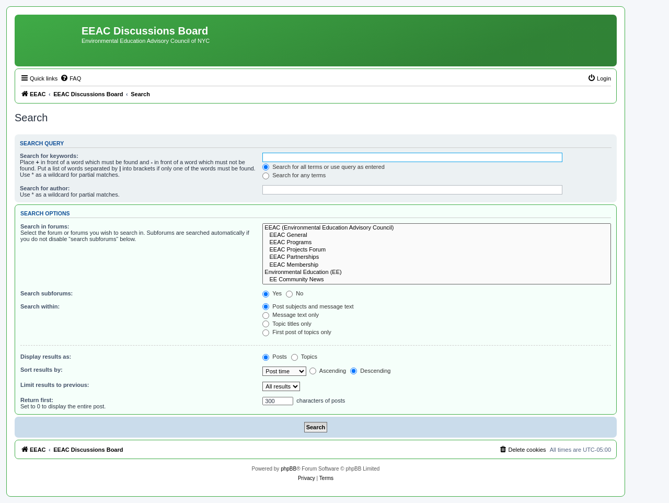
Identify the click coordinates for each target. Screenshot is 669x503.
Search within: (40, 306)
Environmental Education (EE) (436, 272)
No (294, 293)
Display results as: (45, 356)
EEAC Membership (436, 265)
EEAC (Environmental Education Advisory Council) (436, 228)
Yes (272, 293)
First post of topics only (296, 332)
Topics (304, 356)
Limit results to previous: (54, 385)
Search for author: (45, 188)
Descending (370, 371)
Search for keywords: (49, 156)
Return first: (36, 400)
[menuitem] (70, 78)
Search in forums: (45, 226)
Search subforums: (46, 293)
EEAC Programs (436, 242)
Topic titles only (286, 324)
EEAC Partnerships (436, 257)
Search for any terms (294, 175)
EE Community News (436, 279)
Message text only (290, 315)
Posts (274, 356)
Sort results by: (41, 370)
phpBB (288, 469)
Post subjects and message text (307, 306)
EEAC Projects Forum (436, 250)
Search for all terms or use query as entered (323, 167)
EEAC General (436, 235)
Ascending (327, 371)
